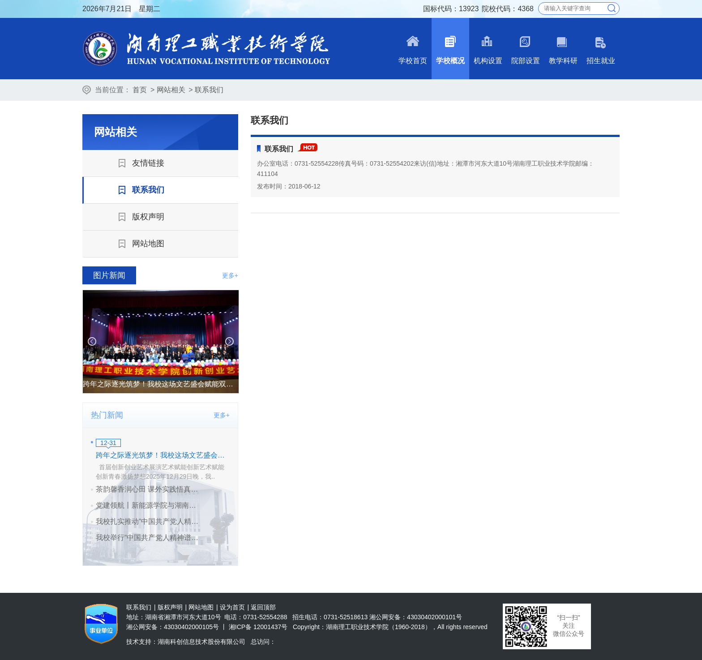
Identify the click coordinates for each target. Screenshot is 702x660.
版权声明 (170, 607)
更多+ (230, 275)
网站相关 (171, 90)
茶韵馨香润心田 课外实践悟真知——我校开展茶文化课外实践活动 (149, 489)
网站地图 (201, 607)
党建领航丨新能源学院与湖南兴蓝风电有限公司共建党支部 (149, 505)
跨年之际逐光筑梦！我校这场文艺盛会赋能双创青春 (163, 455)
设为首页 (232, 607)
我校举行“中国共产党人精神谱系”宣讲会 (149, 537)
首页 (140, 90)
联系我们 (209, 90)
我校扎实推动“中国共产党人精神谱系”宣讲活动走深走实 (149, 521)
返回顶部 (263, 607)
